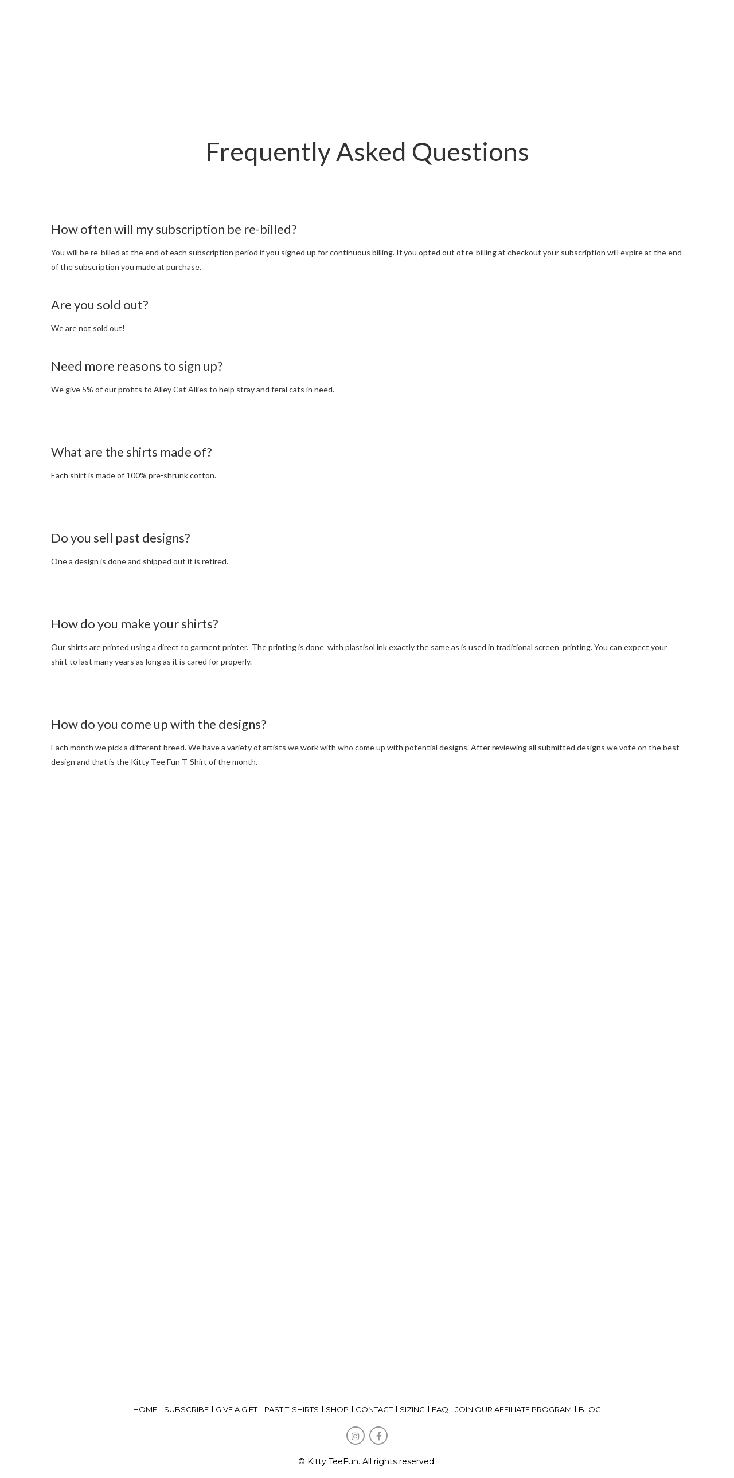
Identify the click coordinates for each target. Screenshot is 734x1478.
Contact (374, 1409)
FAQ (440, 1409)
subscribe (186, 1409)
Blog (590, 1409)
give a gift (236, 1409)
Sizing (412, 1409)
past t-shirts (291, 1409)
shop (337, 1409)
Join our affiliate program (513, 1409)
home (145, 1409)
